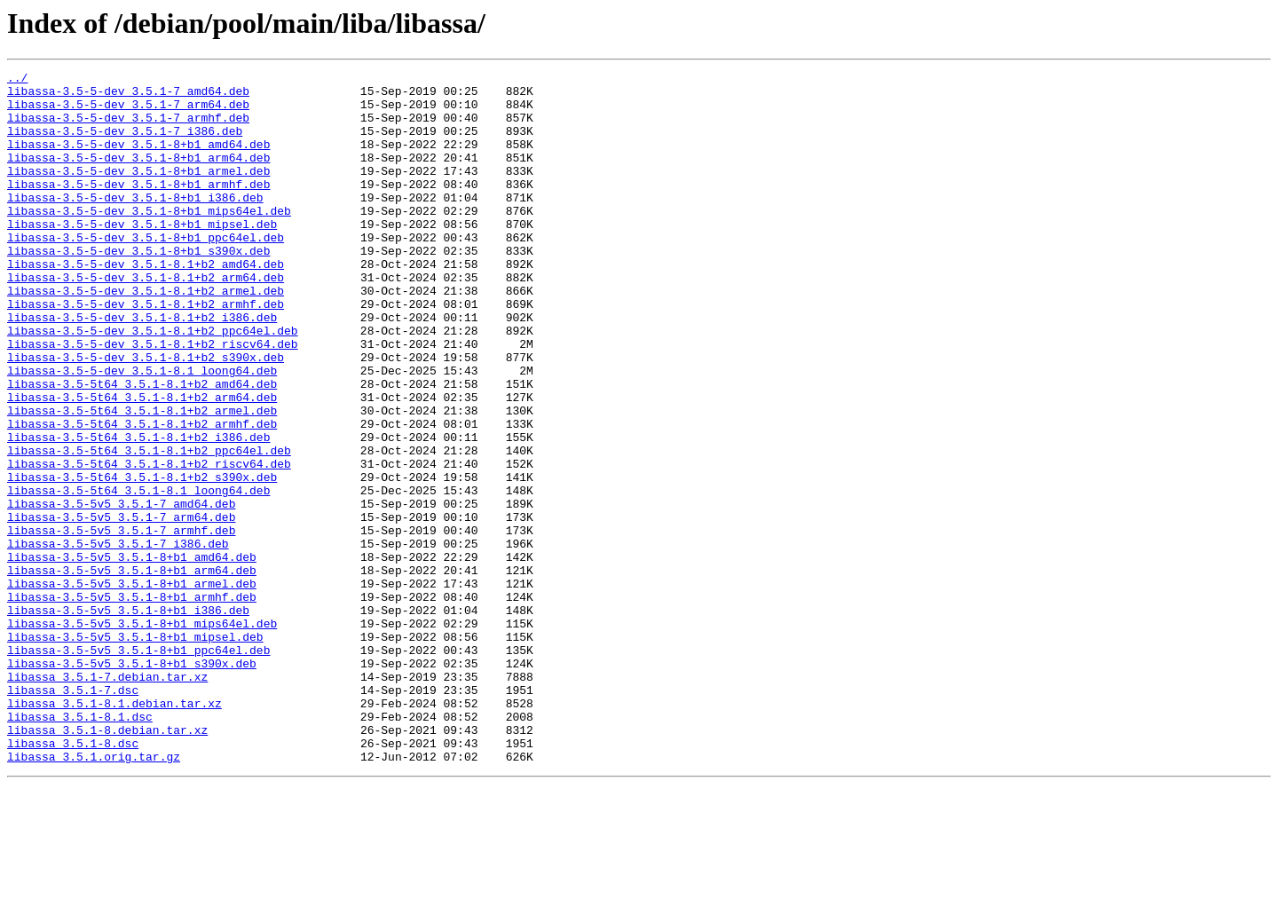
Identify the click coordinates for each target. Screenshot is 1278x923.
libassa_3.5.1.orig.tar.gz (93, 895)
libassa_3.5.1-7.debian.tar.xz (107, 799)
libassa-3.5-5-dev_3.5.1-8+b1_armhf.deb (138, 208)
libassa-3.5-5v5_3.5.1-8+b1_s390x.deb (131, 783)
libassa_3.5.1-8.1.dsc (80, 847)
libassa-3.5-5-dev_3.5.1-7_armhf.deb (128, 128)
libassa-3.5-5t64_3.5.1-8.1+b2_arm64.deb (142, 463)
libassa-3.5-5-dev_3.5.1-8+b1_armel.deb (138, 192)
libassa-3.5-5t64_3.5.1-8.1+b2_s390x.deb (142, 559)
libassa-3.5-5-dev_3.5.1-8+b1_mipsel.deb (142, 256)
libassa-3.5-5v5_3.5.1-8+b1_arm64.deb (131, 671)
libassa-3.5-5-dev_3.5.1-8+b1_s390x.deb (138, 288)
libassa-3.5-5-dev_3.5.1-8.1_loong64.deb (142, 431)
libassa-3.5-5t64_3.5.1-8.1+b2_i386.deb (138, 511)
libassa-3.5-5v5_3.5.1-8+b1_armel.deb (131, 687)
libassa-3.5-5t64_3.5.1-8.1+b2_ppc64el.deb (149, 527)
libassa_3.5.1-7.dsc (72, 815)
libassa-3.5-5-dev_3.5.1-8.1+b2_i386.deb (142, 367)
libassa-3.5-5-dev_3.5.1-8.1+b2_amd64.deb (145, 304)
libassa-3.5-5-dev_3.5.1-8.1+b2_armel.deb (145, 335)
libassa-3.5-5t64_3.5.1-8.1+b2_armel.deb (142, 479)
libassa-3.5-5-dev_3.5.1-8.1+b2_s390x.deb (145, 415)
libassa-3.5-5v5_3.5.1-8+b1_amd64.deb (131, 655)
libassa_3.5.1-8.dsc (72, 879)
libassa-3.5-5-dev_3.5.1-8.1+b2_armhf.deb (145, 351)
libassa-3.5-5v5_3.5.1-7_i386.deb (118, 639)
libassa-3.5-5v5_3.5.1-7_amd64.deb (121, 591)
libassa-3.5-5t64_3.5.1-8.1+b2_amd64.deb (142, 447)
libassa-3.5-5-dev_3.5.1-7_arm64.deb (128, 112)
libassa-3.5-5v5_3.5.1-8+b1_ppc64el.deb (138, 767)
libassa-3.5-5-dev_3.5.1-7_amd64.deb (128, 96)
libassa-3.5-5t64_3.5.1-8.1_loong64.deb (138, 575)
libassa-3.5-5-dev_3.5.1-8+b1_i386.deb (135, 224)
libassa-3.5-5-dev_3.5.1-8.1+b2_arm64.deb (145, 319)
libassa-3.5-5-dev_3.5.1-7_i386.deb (124, 144)
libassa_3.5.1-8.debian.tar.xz (107, 863)
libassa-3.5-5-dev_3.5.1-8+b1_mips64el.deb (149, 240)
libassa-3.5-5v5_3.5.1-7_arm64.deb (121, 607)
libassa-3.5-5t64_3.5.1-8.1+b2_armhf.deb (142, 495)
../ (17, 80)
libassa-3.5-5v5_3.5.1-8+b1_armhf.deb (131, 703)
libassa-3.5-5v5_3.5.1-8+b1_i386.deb (128, 719)
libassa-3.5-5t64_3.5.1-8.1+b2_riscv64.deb (149, 543)
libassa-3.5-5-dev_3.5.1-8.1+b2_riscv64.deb (152, 399)
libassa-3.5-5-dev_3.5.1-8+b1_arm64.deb (138, 176)
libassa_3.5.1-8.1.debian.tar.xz (114, 831)
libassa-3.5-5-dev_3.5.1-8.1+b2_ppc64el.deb (152, 383)
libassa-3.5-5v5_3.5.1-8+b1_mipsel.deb (135, 751)
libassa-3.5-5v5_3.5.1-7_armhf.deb (121, 623)
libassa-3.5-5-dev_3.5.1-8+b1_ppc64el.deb (145, 272)
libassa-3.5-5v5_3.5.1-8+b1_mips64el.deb (142, 735)
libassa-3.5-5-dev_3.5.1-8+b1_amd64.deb (138, 160)
